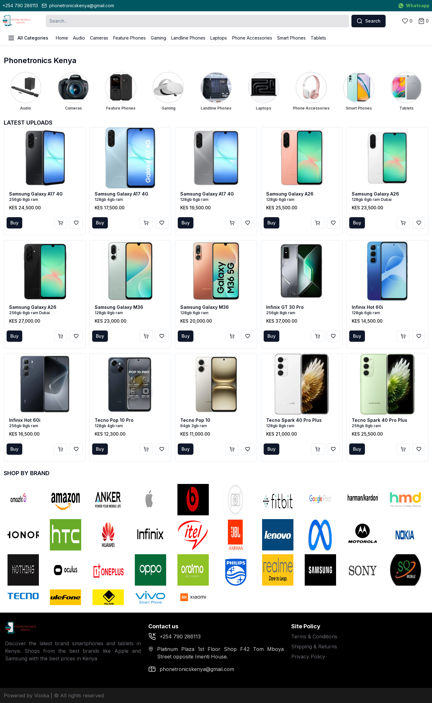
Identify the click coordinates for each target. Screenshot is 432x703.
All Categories (28, 38)
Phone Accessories (252, 37)
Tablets (318, 37)
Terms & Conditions (314, 636)
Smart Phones (291, 37)
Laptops (218, 37)
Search (368, 21)
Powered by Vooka (26, 695)
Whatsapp (413, 5)
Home (62, 37)
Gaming (158, 37)
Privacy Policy (308, 656)
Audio (79, 37)
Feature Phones (129, 37)
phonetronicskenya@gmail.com (78, 5)
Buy (14, 222)
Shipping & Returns (314, 646)
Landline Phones (188, 37)
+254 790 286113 (20, 5)
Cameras (99, 37)
